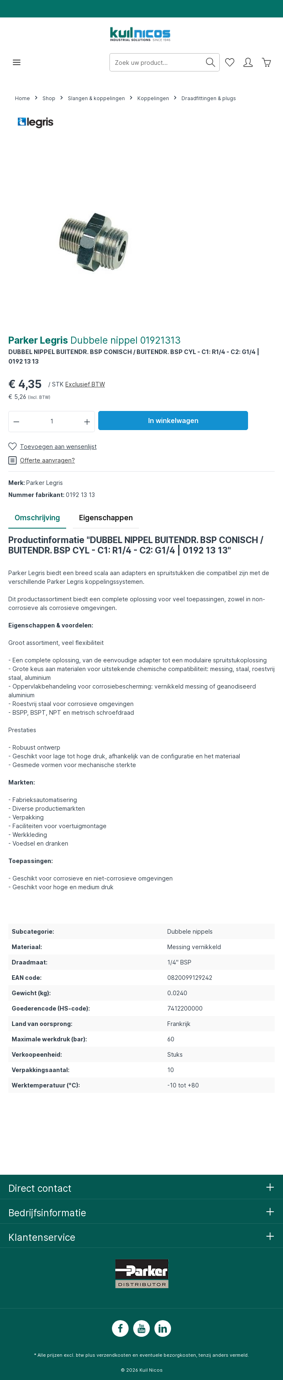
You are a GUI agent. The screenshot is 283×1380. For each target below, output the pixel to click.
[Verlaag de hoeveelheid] (16, 421)
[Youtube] (141, 1328)
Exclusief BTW (85, 384)
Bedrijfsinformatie (47, 1212)
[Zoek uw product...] (155, 62)
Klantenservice (41, 1237)
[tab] (37, 519)
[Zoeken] (211, 62)
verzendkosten (114, 1355)
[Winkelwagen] (266, 62)
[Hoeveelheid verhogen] (87, 421)
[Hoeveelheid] (52, 421)
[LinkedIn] (162, 1328)
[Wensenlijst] (229, 62)
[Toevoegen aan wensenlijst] (52, 446)
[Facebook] (120, 1328)
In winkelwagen (173, 420)
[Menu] (16, 62)
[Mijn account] (248, 62)
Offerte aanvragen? (41, 460)
